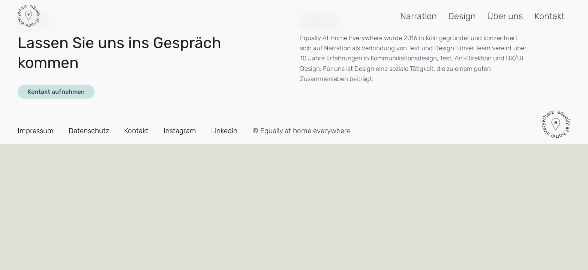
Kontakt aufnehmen (56, 91)
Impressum (36, 130)
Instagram (180, 130)
